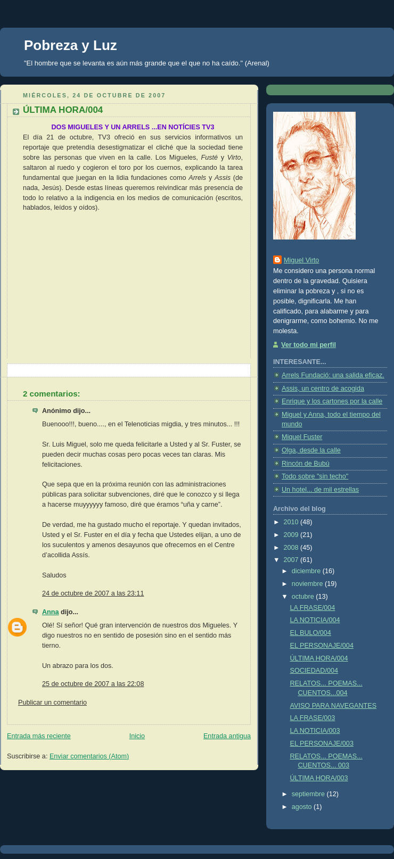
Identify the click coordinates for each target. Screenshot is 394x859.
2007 (292, 560)
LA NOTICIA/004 (315, 620)
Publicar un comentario (52, 702)
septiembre (309, 794)
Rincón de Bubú (306, 463)
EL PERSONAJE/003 (322, 743)
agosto (303, 807)
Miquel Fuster (302, 437)
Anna (50, 612)
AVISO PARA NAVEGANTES (333, 705)
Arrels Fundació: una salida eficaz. (333, 375)
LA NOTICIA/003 (315, 730)
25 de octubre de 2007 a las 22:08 (93, 684)
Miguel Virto (301, 260)
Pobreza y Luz (70, 45)
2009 (292, 535)
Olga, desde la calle (311, 450)
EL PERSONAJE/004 (322, 645)
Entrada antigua (227, 736)
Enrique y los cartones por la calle (332, 401)
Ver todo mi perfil (308, 345)
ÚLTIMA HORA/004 (319, 658)
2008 (292, 547)
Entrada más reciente (39, 736)
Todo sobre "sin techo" (315, 476)
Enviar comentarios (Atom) (89, 756)
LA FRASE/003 (312, 718)
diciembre (307, 571)
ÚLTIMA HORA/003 (319, 778)
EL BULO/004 (310, 633)
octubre (304, 596)
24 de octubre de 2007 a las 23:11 (93, 593)
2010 (292, 522)
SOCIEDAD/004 (314, 670)
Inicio (137, 736)
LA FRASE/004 (312, 608)
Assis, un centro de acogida (323, 388)
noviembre (308, 584)
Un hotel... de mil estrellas (320, 489)
